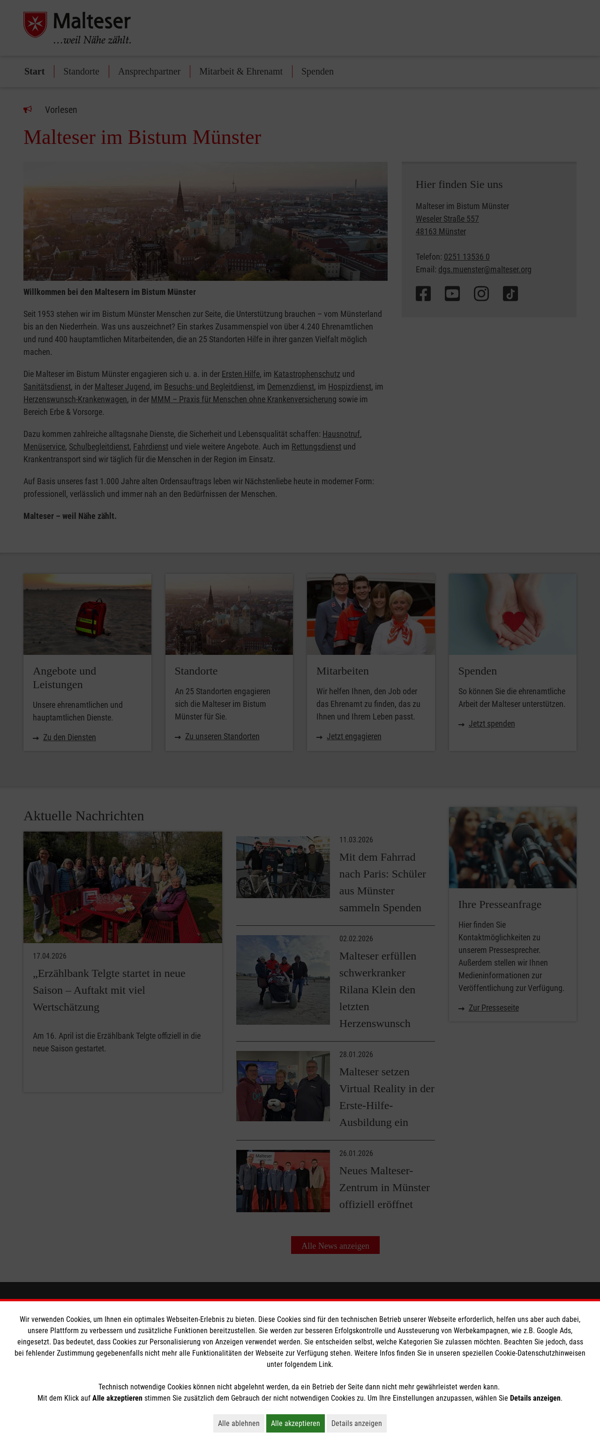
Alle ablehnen (241, 1423)
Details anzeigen (359, 1423)
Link (325, 1364)
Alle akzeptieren (298, 1423)
